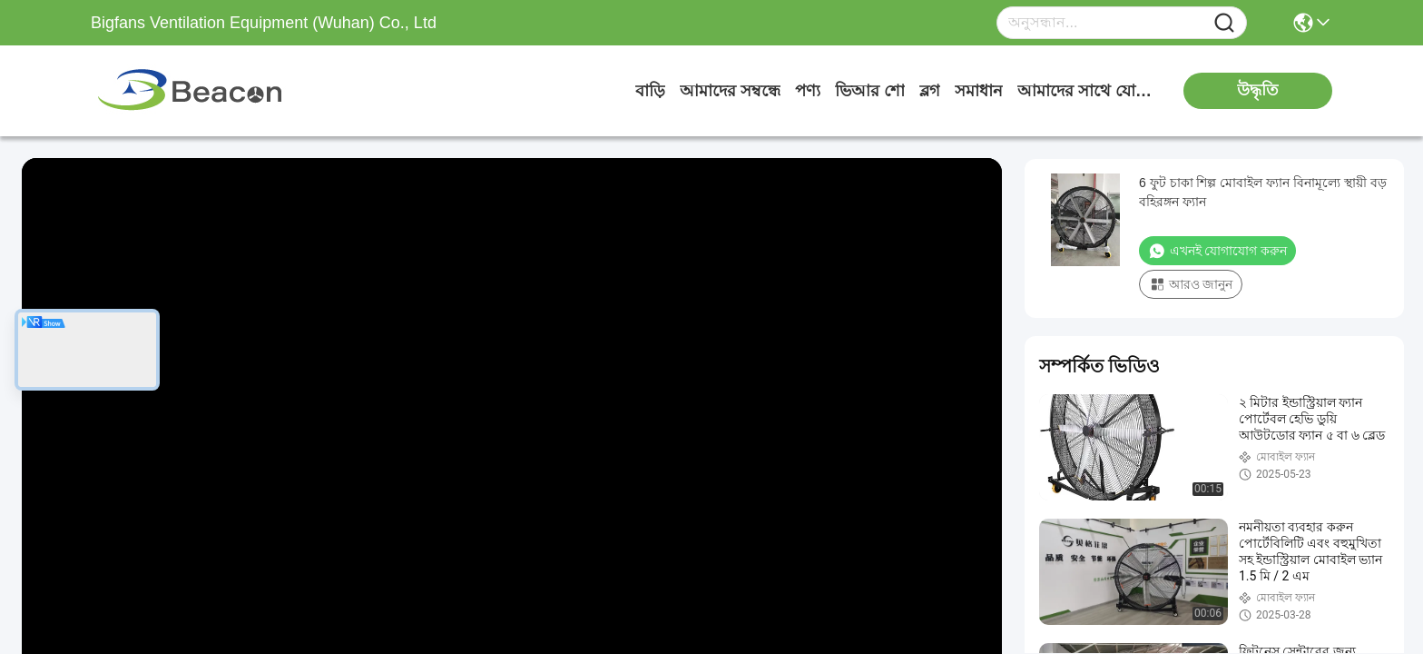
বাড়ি (650, 91)
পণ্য (807, 91)
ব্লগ (929, 91)
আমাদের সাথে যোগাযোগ (1085, 91)
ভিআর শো (870, 91)
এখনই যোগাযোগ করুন (1217, 251)
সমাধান (979, 91)
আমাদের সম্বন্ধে (730, 91)
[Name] (1224, 23)
